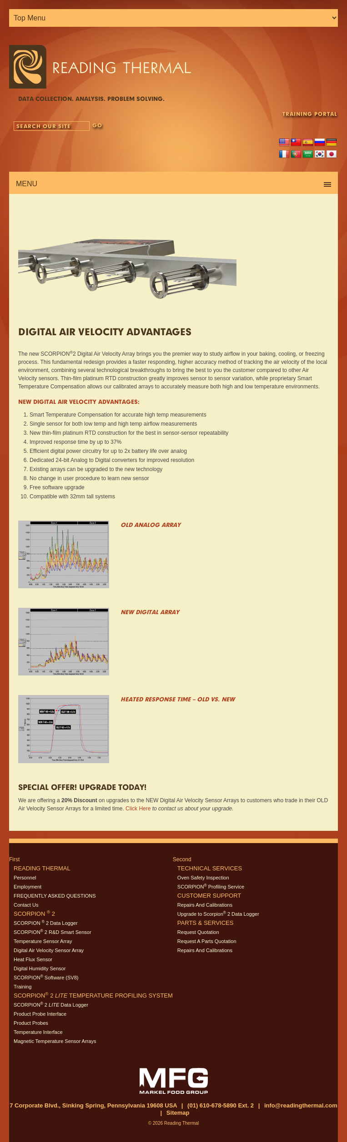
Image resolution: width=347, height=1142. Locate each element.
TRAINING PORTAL (309, 114)
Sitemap (178, 1112)
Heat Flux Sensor (33, 959)
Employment (27, 886)
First (14, 859)
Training (22, 986)
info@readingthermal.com (300, 1105)
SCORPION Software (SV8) (46, 977)
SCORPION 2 (34, 913)
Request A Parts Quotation (206, 941)
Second (182, 859)
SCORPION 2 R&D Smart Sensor (52, 932)
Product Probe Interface (40, 1014)
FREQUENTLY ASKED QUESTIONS (55, 896)
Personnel (25, 877)
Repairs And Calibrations (204, 905)
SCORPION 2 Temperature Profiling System (93, 995)
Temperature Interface (38, 1032)
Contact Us (26, 905)
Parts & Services (205, 922)
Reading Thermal (42, 868)
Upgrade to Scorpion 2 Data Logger (218, 914)
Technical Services (209, 868)
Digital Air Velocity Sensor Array (49, 950)
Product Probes (31, 1023)
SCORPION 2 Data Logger (46, 923)
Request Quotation (198, 932)
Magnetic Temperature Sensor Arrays (55, 1041)
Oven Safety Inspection (203, 877)
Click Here (138, 808)
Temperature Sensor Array (43, 941)
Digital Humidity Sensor (39, 968)
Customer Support (209, 895)
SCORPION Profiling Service (210, 886)
